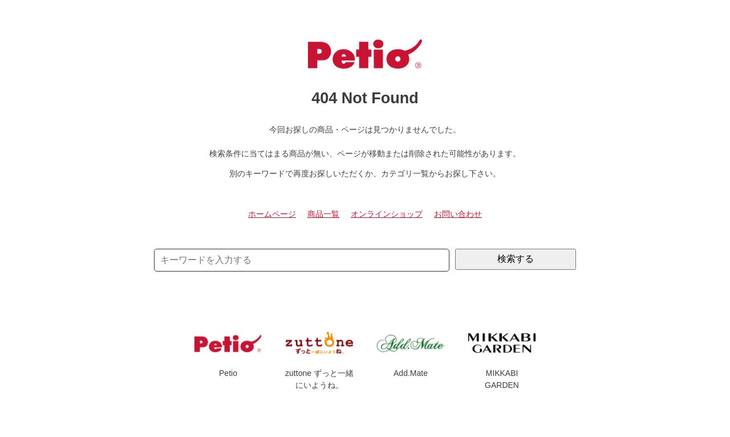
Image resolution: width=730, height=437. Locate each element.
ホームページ (272, 213)
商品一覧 (323, 213)
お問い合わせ (458, 213)
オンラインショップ (387, 213)
